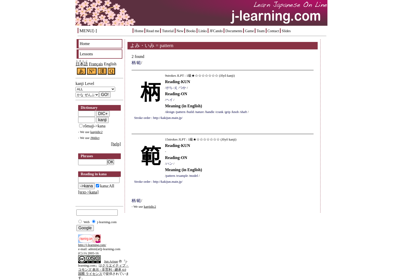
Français (96, 64)
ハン (169, 163)
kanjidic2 (96, 132)
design (170, 112)
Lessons (86, 54)
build (190, 112)
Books (191, 31)
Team (261, 31)
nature (200, 112)
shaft (244, 112)
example (182, 176)
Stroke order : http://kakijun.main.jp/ (158, 118)
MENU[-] (88, 30)
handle (210, 112)
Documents (233, 31)
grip (228, 112)
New (180, 31)
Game (249, 31)
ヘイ (169, 100)
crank (219, 112)
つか (182, 88)
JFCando (216, 31)
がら (169, 88)
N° (92, 71)
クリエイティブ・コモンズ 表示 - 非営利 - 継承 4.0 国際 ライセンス (103, 270)
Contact (273, 31)
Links (202, 31)
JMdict (94, 138)
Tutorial (168, 31)
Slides (286, 31)
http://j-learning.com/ (92, 245)
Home (138, 31)
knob (235, 112)
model (194, 176)
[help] (116, 144)
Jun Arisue (111, 261)
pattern (181, 112)
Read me (152, 31)
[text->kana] (88, 192)
